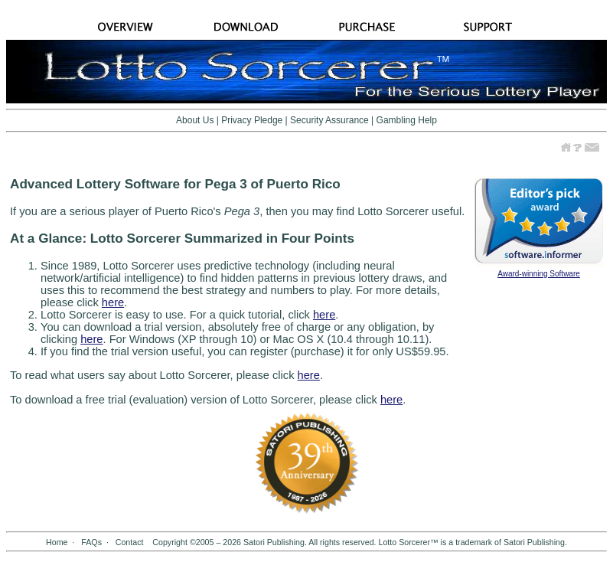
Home (56, 542)
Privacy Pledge (251, 120)
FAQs (91, 542)
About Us (195, 120)
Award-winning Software (538, 274)
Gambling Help (407, 120)
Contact (130, 542)
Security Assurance (329, 120)
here (113, 302)
